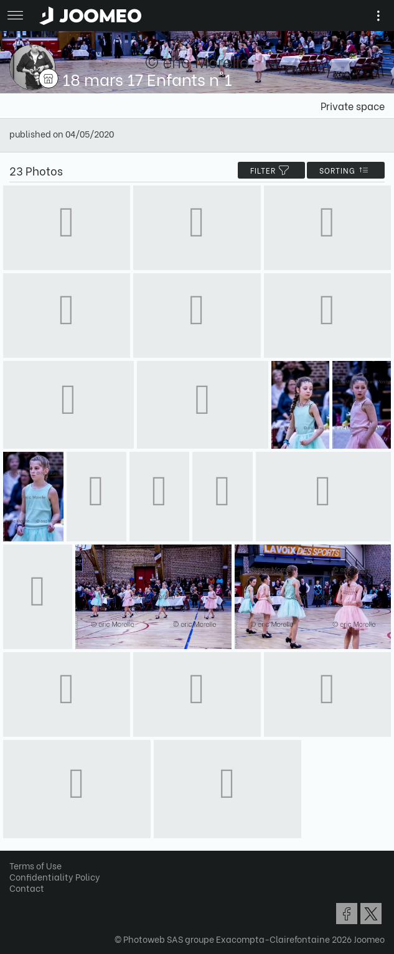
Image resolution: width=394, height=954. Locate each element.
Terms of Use (35, 865)
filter (271, 170)
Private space (353, 105)
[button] (33, 889)
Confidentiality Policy (54, 876)
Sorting (345, 170)
